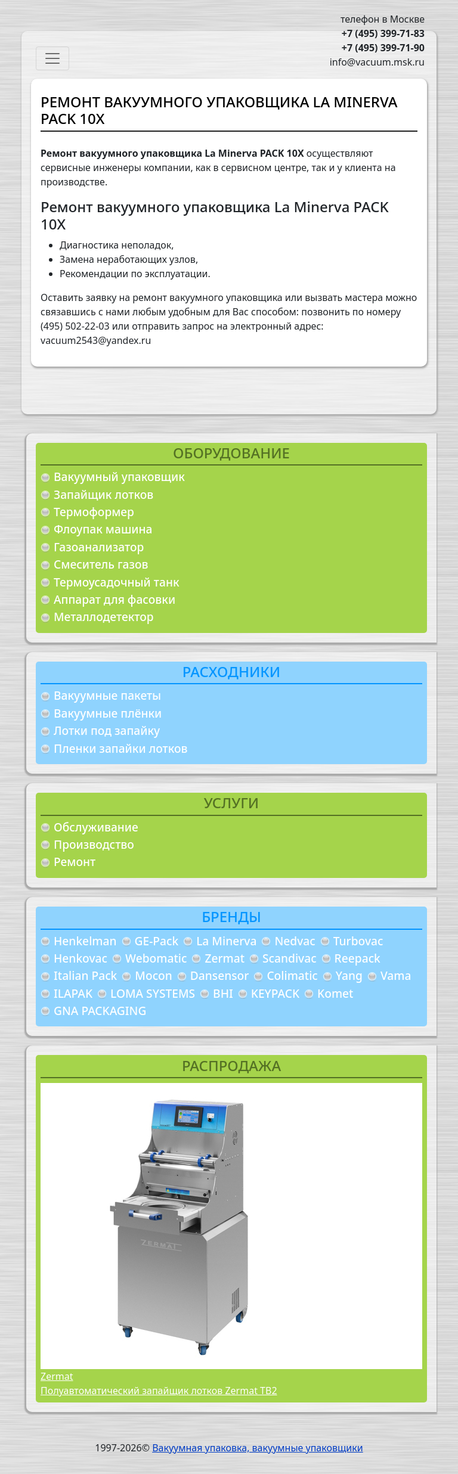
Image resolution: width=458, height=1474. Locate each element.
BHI (223, 993)
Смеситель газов (101, 564)
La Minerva (226, 941)
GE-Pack (157, 941)
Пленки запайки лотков (120, 748)
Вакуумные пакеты (107, 695)
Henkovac (80, 958)
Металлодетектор (104, 616)
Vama (395, 975)
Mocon (153, 975)
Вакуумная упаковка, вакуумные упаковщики (257, 1447)
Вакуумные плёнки (108, 713)
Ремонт (74, 861)
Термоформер (94, 511)
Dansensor (219, 975)
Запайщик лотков (103, 494)
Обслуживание (96, 827)
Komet (335, 993)
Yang (349, 975)
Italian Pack (85, 975)
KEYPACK (275, 993)
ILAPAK (73, 993)
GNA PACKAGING (100, 1010)
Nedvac (294, 941)
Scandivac (289, 958)
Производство (94, 844)
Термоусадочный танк (117, 582)
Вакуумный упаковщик (119, 476)
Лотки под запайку (107, 730)
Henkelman (85, 941)
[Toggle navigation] (52, 58)
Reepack (357, 958)
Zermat (225, 958)
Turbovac (358, 941)
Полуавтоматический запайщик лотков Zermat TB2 (159, 1390)
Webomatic (156, 958)
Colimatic (292, 975)
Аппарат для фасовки (114, 599)
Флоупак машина (103, 529)
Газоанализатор (99, 547)
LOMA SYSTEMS (152, 993)
